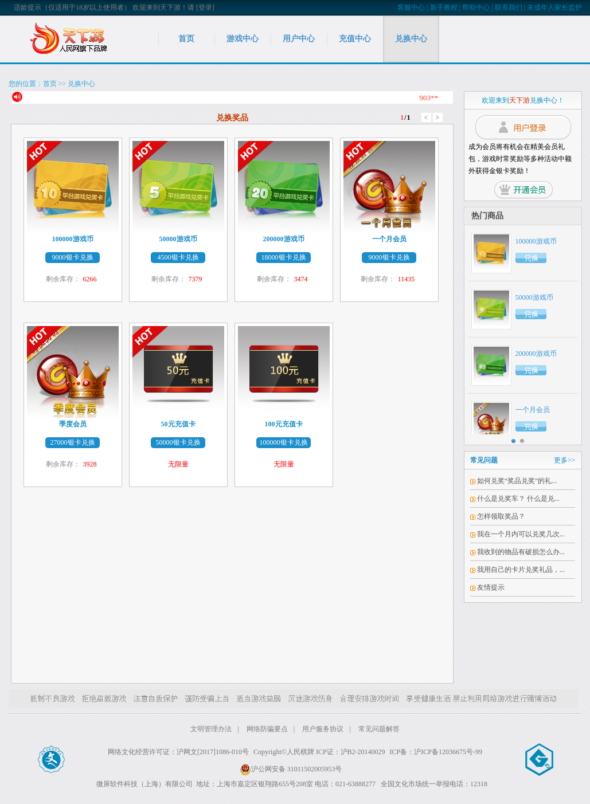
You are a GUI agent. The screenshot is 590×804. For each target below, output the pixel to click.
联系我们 (508, 7)
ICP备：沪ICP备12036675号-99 (436, 752)
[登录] (205, 7)
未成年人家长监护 (554, 7)
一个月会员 (532, 410)
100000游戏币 (536, 241)
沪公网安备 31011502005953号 (291, 769)
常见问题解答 (379, 729)
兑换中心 (411, 38)
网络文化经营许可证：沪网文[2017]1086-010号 (178, 752)
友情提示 (491, 587)
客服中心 (411, 7)
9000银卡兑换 (72, 257)
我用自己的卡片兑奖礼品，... (521, 570)
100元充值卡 (284, 424)
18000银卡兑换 (283, 257)
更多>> (565, 460)
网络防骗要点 (267, 729)
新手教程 (444, 7)
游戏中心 (242, 38)
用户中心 (299, 38)
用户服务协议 (322, 729)
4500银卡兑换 (178, 257)
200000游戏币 (536, 354)
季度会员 (73, 424)
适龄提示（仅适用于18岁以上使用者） (72, 7)
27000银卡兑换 (72, 442)
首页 (186, 38)
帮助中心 (476, 7)
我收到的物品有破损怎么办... (521, 552)
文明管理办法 (211, 729)
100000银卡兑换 (284, 442)
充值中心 (355, 38)
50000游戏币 (534, 297)
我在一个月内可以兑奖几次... (521, 534)
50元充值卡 (178, 424)
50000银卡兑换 (178, 442)
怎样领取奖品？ (501, 516)
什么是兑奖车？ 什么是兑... (518, 499)
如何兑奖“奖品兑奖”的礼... (517, 481)
